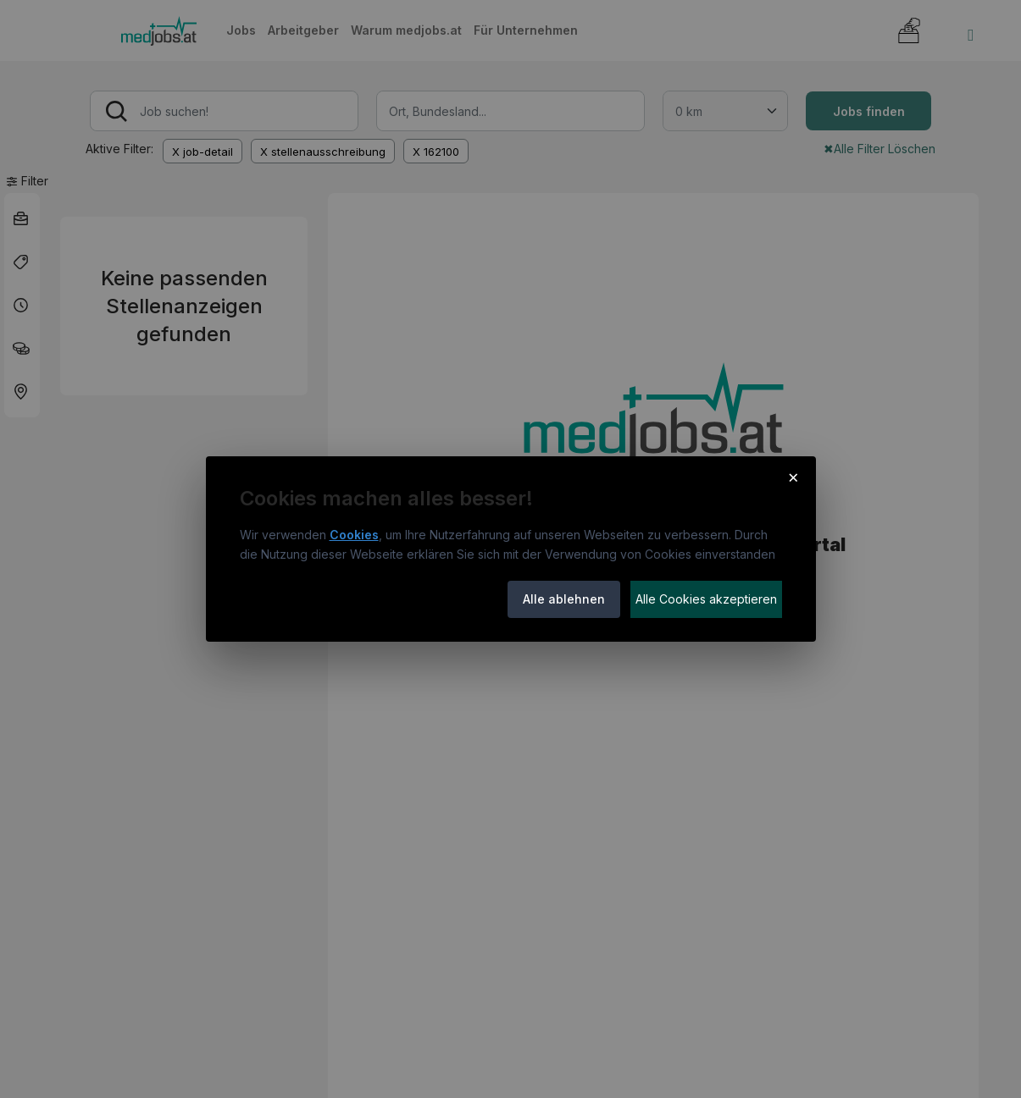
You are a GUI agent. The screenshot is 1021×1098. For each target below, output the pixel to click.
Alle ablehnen (564, 599)
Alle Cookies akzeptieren (706, 599)
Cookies (354, 534)
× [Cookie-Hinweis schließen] (793, 476)
